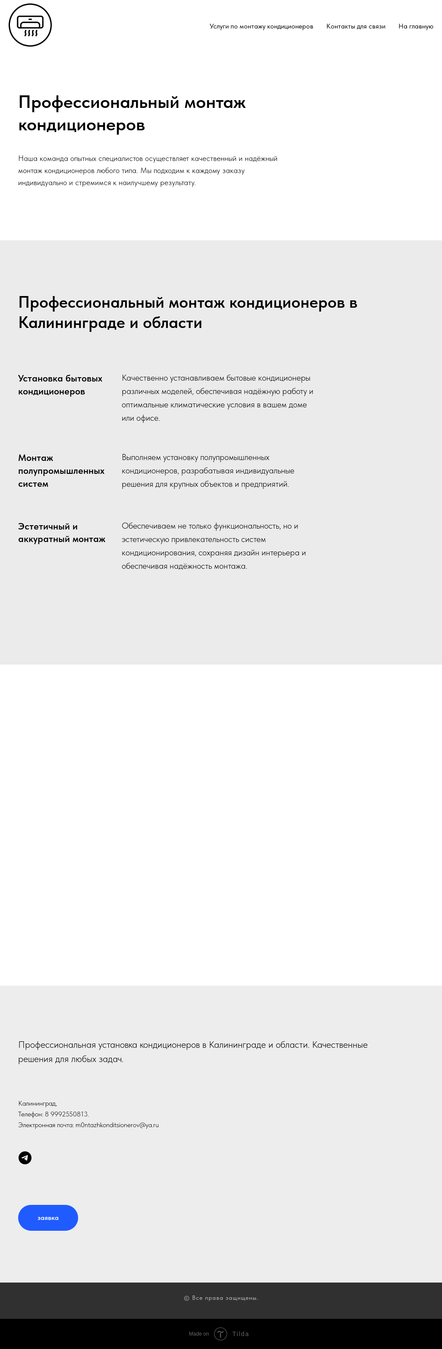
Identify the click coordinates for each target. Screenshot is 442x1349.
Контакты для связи (355, 26)
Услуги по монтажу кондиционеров (261, 26)
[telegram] (25, 1162)
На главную (415, 26)
